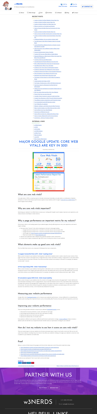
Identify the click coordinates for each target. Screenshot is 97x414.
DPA (37, 410)
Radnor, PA (41, 369)
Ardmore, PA (20, 331)
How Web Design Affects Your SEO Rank (16, 70)
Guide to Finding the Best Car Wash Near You (17, 26)
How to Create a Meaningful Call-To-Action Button (18, 135)
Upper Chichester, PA (66, 372)
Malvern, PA (63, 353)
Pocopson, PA (21, 369)
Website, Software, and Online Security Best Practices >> (81, 247)
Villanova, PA (20, 376)
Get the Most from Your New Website (15, 128)
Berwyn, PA (20, 334)
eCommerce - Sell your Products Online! (16, 137)
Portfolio (62, 309)
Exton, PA (19, 346)
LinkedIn (44, 244)
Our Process (63, 305)
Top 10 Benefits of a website (13, 119)
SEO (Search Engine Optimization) (26, 309)
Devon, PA (41, 342)
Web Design (41, 305)
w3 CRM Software (11, 151)
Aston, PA (41, 331)
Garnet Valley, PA (64, 346)
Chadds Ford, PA (43, 338)
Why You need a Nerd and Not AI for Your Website (18, 102)
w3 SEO (8, 147)
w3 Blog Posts (10, 152)
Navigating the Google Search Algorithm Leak (17, 83)
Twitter (35, 244)
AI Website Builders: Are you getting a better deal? (19, 42)
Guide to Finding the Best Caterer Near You (17, 24)
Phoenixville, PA (42, 365)
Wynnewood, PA (21, 380)
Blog (18, 312)
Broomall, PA (63, 334)
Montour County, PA (44, 357)
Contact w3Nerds (79, 197)
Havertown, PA (64, 350)
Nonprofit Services (22, 305)
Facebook (40, 244)
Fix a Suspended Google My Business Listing (17, 117)
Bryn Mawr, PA (21, 338)
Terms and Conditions (44, 312)
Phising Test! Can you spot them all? (15, 104)
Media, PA (19, 357)
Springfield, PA (64, 369)
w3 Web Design (10, 145)
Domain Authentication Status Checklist (16, 55)
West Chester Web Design (13, 158)
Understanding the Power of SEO (14, 89)
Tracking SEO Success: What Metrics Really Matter (18, 57)
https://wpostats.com (56, 110)
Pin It (48, 244)
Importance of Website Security (14, 130)
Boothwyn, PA (42, 334)
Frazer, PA (41, 346)
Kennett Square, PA (22, 353)
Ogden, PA (63, 361)
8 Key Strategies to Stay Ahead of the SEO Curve (18, 81)
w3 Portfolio (9, 149)
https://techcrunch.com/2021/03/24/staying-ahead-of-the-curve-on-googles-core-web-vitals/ (58, 235)
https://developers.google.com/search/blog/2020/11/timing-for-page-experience (55, 228)
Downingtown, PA (65, 342)
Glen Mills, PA (42, 350)
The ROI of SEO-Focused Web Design (15, 63)
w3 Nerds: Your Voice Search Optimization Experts (19, 72)
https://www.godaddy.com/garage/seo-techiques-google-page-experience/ (54, 237)
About (40, 301)
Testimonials (63, 301)
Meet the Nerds (10, 154)
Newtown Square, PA (23, 361)
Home (18, 301)
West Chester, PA (65, 376)
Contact (62, 312)
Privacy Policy (31, 410)
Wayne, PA (41, 376)
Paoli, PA (19, 365)
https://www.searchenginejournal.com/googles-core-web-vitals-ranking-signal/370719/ (56, 232)
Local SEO (9, 156)
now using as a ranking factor (84, 75)
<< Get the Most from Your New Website (42, 247)
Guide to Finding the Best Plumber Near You (17, 33)
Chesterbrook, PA (65, 338)
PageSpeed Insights (47, 174)
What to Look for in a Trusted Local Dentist (17, 28)
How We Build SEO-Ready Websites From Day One (18, 65)
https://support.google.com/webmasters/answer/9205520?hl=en (62, 108)
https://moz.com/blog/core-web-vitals (45, 233)
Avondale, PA (63, 331)
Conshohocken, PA (22, 342)
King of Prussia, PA (43, 353)
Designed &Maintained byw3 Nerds (79, 409)
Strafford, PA (20, 372)
